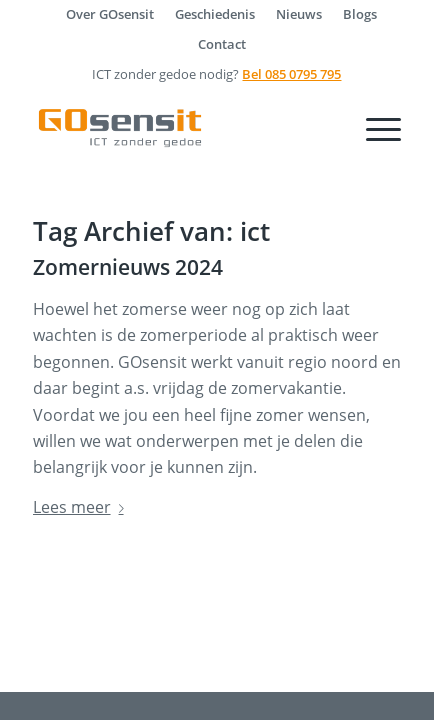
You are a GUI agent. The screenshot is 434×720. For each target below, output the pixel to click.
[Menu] (373, 128)
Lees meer (82, 507)
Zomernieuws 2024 (128, 267)
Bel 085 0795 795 (291, 74)
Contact (222, 44)
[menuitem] (110, 14)
